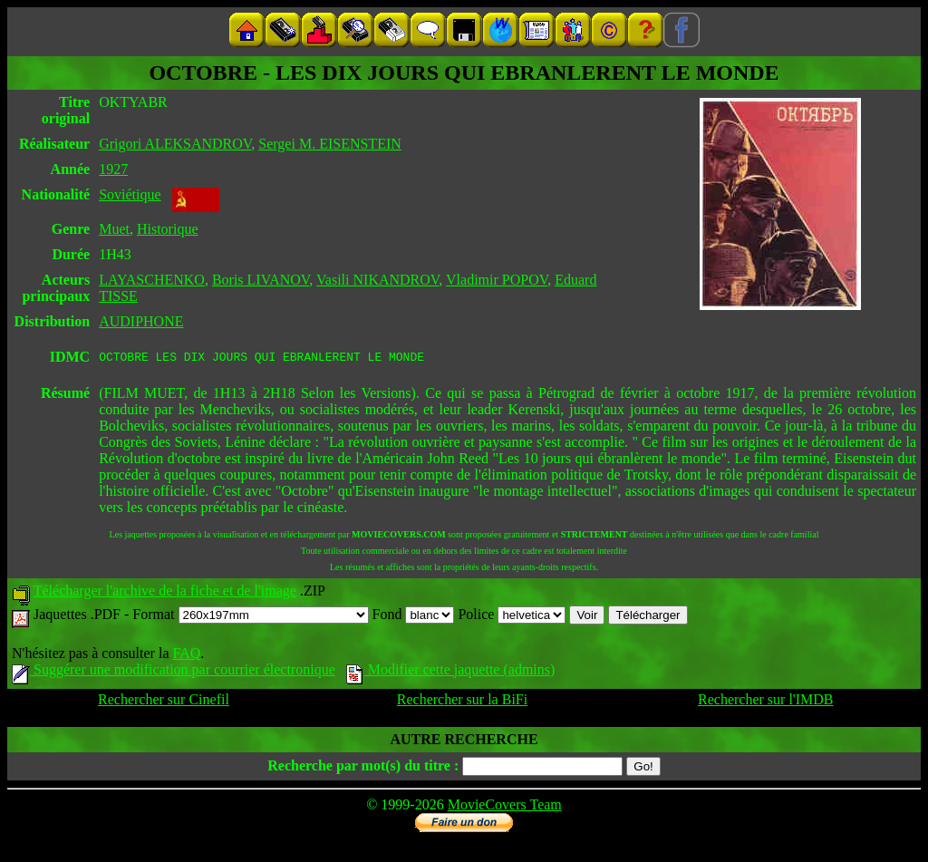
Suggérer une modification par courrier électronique (173, 672)
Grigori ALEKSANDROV (175, 143)
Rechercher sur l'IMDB (766, 702)
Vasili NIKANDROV (377, 279)
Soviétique (129, 194)
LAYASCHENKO (152, 279)
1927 (113, 169)
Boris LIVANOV (260, 279)
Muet (114, 229)
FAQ (186, 655)
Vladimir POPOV (496, 279)
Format (250, 617)
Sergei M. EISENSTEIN (329, 143)
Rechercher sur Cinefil (163, 702)
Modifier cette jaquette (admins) (451, 672)
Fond (413, 617)
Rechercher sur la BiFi (462, 702)
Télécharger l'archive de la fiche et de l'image (165, 593)
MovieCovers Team (505, 807)
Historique (167, 229)
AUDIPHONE (141, 321)
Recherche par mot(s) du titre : (363, 768)
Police (512, 617)
